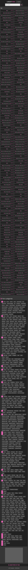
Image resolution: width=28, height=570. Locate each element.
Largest (11, 2)
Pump (23, 484)
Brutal (8, 323)
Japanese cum (20, 425)
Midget (4, 17)
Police (18, 485)
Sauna (17, 191)
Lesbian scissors (18, 15)
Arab (15, 301)
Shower (22, 510)
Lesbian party (11, 448)
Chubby (17, 339)
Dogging (20, 362)
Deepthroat (21, 360)
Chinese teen (17, 344)
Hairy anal (4, 405)
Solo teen (12, 510)
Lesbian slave (4, 258)
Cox (3, 282)
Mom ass (10, 289)
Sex (16, 503)
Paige (18, 275)
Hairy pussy (4, 409)
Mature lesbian (19, 144)
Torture (3, 525)
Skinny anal (6, 496)
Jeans (9, 421)
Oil (22, 475)
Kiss (22, 432)
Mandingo (8, 453)
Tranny (7, 523)
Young (8, 543)
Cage (6, 198)
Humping (8, 407)
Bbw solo (15, 328)
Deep (23, 358)
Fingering (17, 375)
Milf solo (9, 466)
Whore (21, 27)
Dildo (21, 355)
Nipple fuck (4, 471)
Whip (19, 208)
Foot (17, 206)
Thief (16, 530)
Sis (15, 512)
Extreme (13, 366)
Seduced (3, 516)
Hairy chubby (9, 46)
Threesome (3, 153)
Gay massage (4, 387)
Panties (19, 484)
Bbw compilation (23, 153)
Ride (3, 272)
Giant (20, 32)
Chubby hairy (4, 249)
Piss (14, 480)
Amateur (18, 303)
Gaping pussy (4, 392)
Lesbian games (4, 294)
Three (14, 528)
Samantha (24, 75)
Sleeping (3, 498)
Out (21, 172)
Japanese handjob (5, 417)
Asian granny (4, 308)
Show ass (17, 103)
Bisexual (10, 325)
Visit (20, 282)
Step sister (17, 165)
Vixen (21, 536)
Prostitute (4, 489)
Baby (7, 325)
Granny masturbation (12, 392)
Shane (24, 509)
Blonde (6, 328)
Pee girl (6, 89)
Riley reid (12, 494)
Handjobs (20, 405)
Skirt (9, 519)
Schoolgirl (7, 510)
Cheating (20, 72)
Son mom (21, 518)
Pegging (11, 482)
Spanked (3, 503)
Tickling (23, 525)
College (23, 346)
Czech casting (16, 350)
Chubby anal (23, 46)
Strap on (23, 280)
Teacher (11, 521)
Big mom (23, 13)
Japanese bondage (5, 425)
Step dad (12, 518)
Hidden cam (22, 400)
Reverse (18, 29)
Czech (18, 341)
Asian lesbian (12, 305)
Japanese (5, 414)
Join (20, 48)
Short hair (3, 58)
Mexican (8, 468)
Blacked (24, 317)
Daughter (14, 355)
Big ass (19, 316)
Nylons (12, 469)
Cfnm (15, 341)
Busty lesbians (10, 156)
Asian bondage (10, 303)
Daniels (21, 113)
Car (2, 201)
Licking (16, 41)
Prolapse (7, 482)
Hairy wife (18, 244)
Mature (8, 451)
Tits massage (6, 101)
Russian (3, 60)
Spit (25, 505)
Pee (21, 480)
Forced (3, 371)
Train (20, 527)
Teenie (7, 532)
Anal (4, 301)
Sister (16, 241)
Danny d (9, 360)
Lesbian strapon (20, 435)
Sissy (11, 500)
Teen (5, 521)
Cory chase (17, 220)
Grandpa (16, 384)
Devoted (4, 113)
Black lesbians (4, 84)
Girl (5, 385)
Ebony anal (18, 366)
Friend (3, 108)
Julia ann (7, 20)
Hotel (7, 398)
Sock (5, 158)
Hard (24, 401)
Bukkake (3, 317)
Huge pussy (9, 134)
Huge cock (12, 405)
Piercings (22, 29)
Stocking (20, 496)
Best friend (8, 108)
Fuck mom (4, 380)
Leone (3, 182)
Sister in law (23, 115)
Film (3, 378)
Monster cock (4, 460)
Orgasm (8, 475)
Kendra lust (18, 432)
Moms (16, 459)
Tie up (3, 532)
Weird (21, 82)
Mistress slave (23, 98)
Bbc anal (15, 325)
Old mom (11, 476)
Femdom (17, 369)
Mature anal (18, 455)
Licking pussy (18, 96)
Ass (23, 301)
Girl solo (3, 32)
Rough (5, 493)
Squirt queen (19, 129)
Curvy (11, 351)
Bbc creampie (12, 332)
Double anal (8, 358)
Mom (5, 451)
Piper (24, 220)
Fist (6, 371)
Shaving (12, 519)
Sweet (2, 196)
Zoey (5, 544)
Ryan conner (18, 13)
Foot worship (12, 373)
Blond (18, 67)
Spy (19, 505)
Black (16, 146)
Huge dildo (20, 401)
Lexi (22, 22)
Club (25, 351)
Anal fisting (23, 303)
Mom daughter (11, 460)
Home (19, 398)
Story (8, 505)
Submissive (8, 141)
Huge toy (20, 287)
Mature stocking (5, 462)
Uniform (9, 534)
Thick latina (19, 528)
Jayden (21, 189)
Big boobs (4, 319)
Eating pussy (7, 196)
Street (3, 509)
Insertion (3, 412)
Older (3, 476)
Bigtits (17, 333)
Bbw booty (20, 321)
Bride (11, 319)
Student (15, 509)
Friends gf (8, 144)
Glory (21, 382)
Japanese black (13, 425)
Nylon (8, 469)
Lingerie (20, 101)
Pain (7, 484)
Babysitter (22, 326)
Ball (19, 330)
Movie (12, 457)
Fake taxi (3, 375)
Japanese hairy (12, 426)
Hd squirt (10, 275)
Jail (6, 117)
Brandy (10, 326)
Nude (3, 473)
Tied (13, 525)
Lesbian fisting (6, 177)
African (3, 305)
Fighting (10, 187)
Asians (7, 305)
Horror (16, 75)
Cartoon (9, 339)
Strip (25, 507)
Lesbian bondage (9, 70)
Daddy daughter (18, 358)
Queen (16, 137)
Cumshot (15, 342)
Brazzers (24, 319)
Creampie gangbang (6, 344)
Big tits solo (4, 330)
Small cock (24, 268)
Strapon (3, 82)
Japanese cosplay (19, 423)
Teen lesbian (22, 265)
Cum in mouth (4, 346)
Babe (20, 198)
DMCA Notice (17, 568)
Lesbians (3, 435)
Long (25, 441)
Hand (23, 407)
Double (18, 63)
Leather (14, 435)
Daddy (3, 358)
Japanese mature (18, 414)
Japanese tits (23, 127)
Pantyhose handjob (14, 489)
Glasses (6, 389)
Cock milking (20, 351)
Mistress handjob (5, 122)
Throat (3, 527)
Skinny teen (17, 510)
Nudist (23, 471)
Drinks (9, 13)
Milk (12, 453)
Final (24, 237)
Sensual (16, 519)
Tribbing (24, 521)
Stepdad (18, 516)
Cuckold (17, 177)
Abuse (21, 308)
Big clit (23, 325)
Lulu (2, 270)
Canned (8, 241)
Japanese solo (20, 419)
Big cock (21, 323)
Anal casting (15, 310)
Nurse (5, 469)
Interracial (16, 410)
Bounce (8, 335)
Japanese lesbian (5, 220)
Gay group (20, 391)
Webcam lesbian (15, 539)
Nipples (21, 469)
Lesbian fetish (8, 15)
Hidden (15, 398)
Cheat (3, 348)
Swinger (13, 503)
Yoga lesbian (9, 263)
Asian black (20, 241)
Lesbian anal (11, 443)
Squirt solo (3, 203)
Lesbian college (8, 120)
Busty (14, 326)
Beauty (3, 325)
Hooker (14, 403)
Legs (6, 439)
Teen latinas (20, 225)
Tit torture (22, 170)
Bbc (11, 316)
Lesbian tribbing (5, 443)
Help (10, 401)
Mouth (22, 466)
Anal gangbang (16, 308)
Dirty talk (5, 355)
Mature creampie (5, 459)
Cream (8, 350)
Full (24, 177)
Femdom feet (4, 287)
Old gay (23, 476)
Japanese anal (4, 419)
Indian (5, 410)
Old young (9, 478)
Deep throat (4, 360)
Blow (12, 335)
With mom (9, 539)
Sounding (20, 509)
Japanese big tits (5, 426)
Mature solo (13, 464)
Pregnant (5, 480)
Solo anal (7, 514)
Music (16, 457)
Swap (8, 110)
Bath (19, 132)
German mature (16, 389)
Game (24, 387)
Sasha (3, 514)
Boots (17, 317)
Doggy (3, 362)
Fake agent (9, 380)
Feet (21, 369)
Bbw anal (12, 321)
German (17, 382)
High (12, 407)
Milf (16, 451)
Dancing (7, 362)
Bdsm (3, 79)
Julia (4, 20)
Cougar (11, 342)
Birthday (6, 77)
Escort (10, 367)
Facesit (8, 65)
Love (3, 439)
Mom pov (12, 459)
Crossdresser (23, 341)
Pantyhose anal (20, 253)
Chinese (5, 337)
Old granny (4, 478)
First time (12, 375)
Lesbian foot (9, 435)
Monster (20, 457)
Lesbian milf (4, 218)
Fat (25, 371)
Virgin (9, 536)
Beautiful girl (7, 48)
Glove (3, 389)
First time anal (23, 376)
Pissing (3, 484)
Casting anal (13, 353)
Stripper (21, 239)
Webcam (8, 537)
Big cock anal (4, 165)
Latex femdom (24, 208)
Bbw (4, 316)
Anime (11, 301)
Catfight (20, 79)
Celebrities (6, 139)
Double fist (16, 362)
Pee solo (8, 203)
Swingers (3, 505)
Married (3, 48)
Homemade (17, 396)
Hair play (22, 218)
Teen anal (14, 523)
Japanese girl (22, 430)
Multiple (20, 453)
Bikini (25, 321)
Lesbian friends (14, 437)
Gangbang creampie (6, 384)
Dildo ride (20, 364)
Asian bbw (11, 314)
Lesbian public (10, 201)
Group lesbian (10, 41)
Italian (24, 410)
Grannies (15, 391)
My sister (22, 165)
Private (3, 487)
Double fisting (15, 360)
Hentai (9, 396)
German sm (10, 113)
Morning (11, 462)
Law (16, 115)
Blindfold (6, 229)
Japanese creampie (5, 430)
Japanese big (14, 421)
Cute (17, 225)
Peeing (21, 485)
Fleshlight (4, 376)
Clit (11, 350)
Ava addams (18, 305)
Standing (22, 516)
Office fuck (18, 158)
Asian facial (16, 307)
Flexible (8, 375)
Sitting (21, 67)
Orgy (17, 475)
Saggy (22, 500)
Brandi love (6, 256)
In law (19, 115)
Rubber (8, 494)
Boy (20, 317)
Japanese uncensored (15, 430)
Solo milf (12, 512)
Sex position (8, 234)
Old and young (4, 96)
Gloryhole (16, 385)
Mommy (17, 270)
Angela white (17, 46)
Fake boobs (8, 260)
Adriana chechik (22, 310)
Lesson (6, 146)
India (20, 410)
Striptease (13, 516)
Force (2, 89)
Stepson (7, 512)
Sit (7, 10)
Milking (8, 464)
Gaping (6, 251)
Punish (14, 485)
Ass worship (10, 96)
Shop (17, 507)
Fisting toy (17, 141)
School (3, 120)
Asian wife (4, 303)
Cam (20, 348)
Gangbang (12, 382)
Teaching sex (23, 246)
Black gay (4, 332)
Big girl (21, 229)
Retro (13, 493)
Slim (11, 514)
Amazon (22, 10)
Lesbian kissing (18, 448)
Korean (5, 432)
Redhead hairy (20, 117)
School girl (18, 10)
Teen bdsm (6, 213)
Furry (20, 160)
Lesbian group (11, 446)
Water (21, 539)
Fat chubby (22, 151)
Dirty (9, 270)
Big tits (10, 317)
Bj (6, 317)
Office (5, 475)
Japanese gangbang (21, 417)
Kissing (9, 432)
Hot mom (16, 400)
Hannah (20, 179)
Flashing (13, 378)
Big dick (10, 328)
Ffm (18, 122)
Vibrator (16, 536)
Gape (20, 387)
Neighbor (16, 469)
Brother (17, 326)
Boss (25, 323)
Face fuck (7, 79)
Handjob (5, 396)
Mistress (16, 263)
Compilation (4, 339)
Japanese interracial (16, 428)
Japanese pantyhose (19, 187)
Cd (2, 341)
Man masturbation (20, 70)
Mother (3, 453)
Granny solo (15, 387)
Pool (8, 489)
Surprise (7, 518)
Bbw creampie (4, 333)
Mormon (15, 462)
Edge (7, 367)
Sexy (3, 510)
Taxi (10, 523)
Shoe (19, 512)
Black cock (16, 323)
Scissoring (24, 15)
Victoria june (17, 65)
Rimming (3, 494)
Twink (13, 530)
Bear (8, 332)
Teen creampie (5, 528)
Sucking (6, 129)
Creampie (10, 337)
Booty (7, 321)
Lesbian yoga (3, 263)
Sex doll (3, 512)
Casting (13, 339)
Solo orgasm (4, 519)
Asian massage (5, 314)
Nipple (20, 471)
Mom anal (4, 464)
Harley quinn (19, 58)
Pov (9, 484)
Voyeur (12, 536)
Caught (16, 348)
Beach (20, 319)
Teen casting (4, 530)
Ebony (9, 366)
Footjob (12, 369)
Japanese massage (5, 416)
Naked (16, 471)
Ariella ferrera (4, 265)
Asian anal (10, 308)
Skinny (21, 498)
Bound (23, 330)
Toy (15, 525)
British (19, 325)
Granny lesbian (5, 391)
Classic (7, 342)
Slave (14, 498)
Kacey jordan (23, 103)
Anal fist (14, 312)
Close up (3, 353)
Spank (18, 498)
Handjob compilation (6, 400)
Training (18, 237)
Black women (9, 272)
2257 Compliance (11, 568)
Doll (12, 358)
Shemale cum (22, 502)
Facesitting (4, 67)
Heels (12, 400)
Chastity (12, 344)
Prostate (3, 485)
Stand (16, 518)
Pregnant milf (22, 482)
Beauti (21, 275)
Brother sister (4, 326)
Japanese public (5, 423)
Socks (2, 158)
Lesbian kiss (15, 439)
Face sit (8, 36)
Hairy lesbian (4, 110)
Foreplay (3, 55)
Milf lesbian (4, 466)
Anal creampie (4, 307)
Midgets (10, 17)
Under (23, 60)
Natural (12, 471)
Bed (21, 268)
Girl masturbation (8, 32)
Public (18, 480)
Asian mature (22, 307)
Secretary (8, 516)
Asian (8, 301)
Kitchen (13, 432)
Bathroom (4, 335)
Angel (9, 165)
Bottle (13, 333)
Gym (12, 385)
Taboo (3, 168)
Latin (19, 444)
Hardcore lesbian (17, 407)
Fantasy (21, 277)
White (20, 537)
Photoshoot (5, 29)
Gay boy (3, 394)
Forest (9, 378)
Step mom (15, 500)
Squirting (12, 502)
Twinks (19, 525)
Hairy (13, 396)
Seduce (22, 512)
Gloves (9, 385)
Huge (3, 401)
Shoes (7, 509)
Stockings (8, 503)
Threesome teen (21, 41)
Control (20, 177)
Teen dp (22, 63)
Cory (21, 220)
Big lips (16, 335)
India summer (9, 412)
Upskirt (5, 534)
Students (11, 509)
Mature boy (19, 464)
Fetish (18, 378)
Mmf (23, 459)
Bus (22, 316)
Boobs (11, 323)
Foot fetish (6, 191)
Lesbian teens (20, 213)
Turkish (10, 528)
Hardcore (3, 403)
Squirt (11, 498)
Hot (7, 405)
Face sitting (6, 24)
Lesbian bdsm (18, 98)
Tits (22, 530)
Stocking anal (12, 507)
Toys (20, 530)
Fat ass (8, 376)
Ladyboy (9, 434)
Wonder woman (8, 151)
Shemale (15, 496)
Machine (13, 455)
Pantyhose (11, 480)
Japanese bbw (13, 416)
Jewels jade (8, 284)
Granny (5, 382)
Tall (15, 521)
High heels (23, 398)
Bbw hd (20, 335)
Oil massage (22, 201)
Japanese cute (18, 127)
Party (24, 480)
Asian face (24, 172)
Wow (18, 277)
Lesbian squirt (4, 448)
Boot (16, 321)
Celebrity (20, 342)
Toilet (22, 523)
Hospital (6, 401)
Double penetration (13, 364)
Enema (5, 366)
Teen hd (18, 89)
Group (12, 384)
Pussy (3, 482)
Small (7, 500)
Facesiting (3, 15)
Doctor (3, 357)
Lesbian (4, 225)
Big (7, 319)
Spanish (5, 270)
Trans (19, 523)
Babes (3, 156)
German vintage (21, 392)
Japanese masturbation (6, 428)
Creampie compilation (8, 341)
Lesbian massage (9, 153)
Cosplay (18, 337)
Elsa (6, 237)
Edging (3, 367)
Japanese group (22, 191)
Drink (4, 13)
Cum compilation (17, 346)
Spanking (11, 496)
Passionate (17, 482)
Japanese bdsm (13, 417)
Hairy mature (9, 403)
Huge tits (10, 398)
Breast (20, 328)
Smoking (16, 502)
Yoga (5, 543)
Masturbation (4, 455)
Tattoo (16, 527)
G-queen (23, 137)
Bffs (19, 137)
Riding (19, 110)
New (16, 60)
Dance (7, 357)
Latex (16, 208)
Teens (16, 246)
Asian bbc (9, 310)
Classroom (9, 160)
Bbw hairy (24, 198)
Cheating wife (11, 348)
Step (19, 500)
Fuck (15, 376)
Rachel (8, 91)
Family (24, 369)
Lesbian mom (21, 437)
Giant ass (19, 60)
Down (21, 17)
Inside (14, 412)
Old (20, 475)
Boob (3, 328)
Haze (16, 405)
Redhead (3, 144)
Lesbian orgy (3, 36)
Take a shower (24, 132)
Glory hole (22, 385)
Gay (8, 382)
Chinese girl (7, 351)
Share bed (17, 268)
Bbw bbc (17, 198)
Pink (16, 484)
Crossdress (22, 350)
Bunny (21, 44)
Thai (8, 521)
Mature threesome (18, 291)
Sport (7, 507)
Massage (13, 451)
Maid (9, 455)
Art (14, 303)
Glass (11, 389)
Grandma (10, 387)
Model (20, 459)
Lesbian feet (4, 437)
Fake (6, 253)
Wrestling (18, 44)
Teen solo (11, 527)
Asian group (4, 310)
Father (23, 373)
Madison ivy (3, 160)
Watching (3, 141)
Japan (10, 414)
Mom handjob (4, 289)
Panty (18, 82)
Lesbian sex (15, 444)
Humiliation (9, 67)
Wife (4, 537)
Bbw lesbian (22, 333)
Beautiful (16, 330)
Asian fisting (22, 141)
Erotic (22, 366)
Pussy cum (4, 134)
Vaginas (21, 139)
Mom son (20, 451)
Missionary (8, 457)
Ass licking (20, 20)
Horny (3, 398)
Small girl (23, 503)
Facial (6, 378)
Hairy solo (19, 403)
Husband (3, 407)
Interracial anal (10, 410)
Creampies (4, 350)
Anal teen (9, 312)
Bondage (15, 316)
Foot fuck (20, 203)
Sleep (7, 498)
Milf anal (17, 460)
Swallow (3, 502)
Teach (19, 246)
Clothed (8, 353)
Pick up (7, 487)
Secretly (3, 507)
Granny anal (21, 384)
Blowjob (3, 321)
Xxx (4, 541)
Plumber (20, 146)
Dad (18, 355)
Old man (13, 475)
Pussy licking (9, 485)
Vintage (5, 536)
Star (22, 505)
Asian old (24, 305)
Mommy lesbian (22, 270)
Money (3, 457)
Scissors (17, 201)
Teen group (8, 525)
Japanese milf (4, 421)
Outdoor (7, 476)
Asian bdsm (4, 312)
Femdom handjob (5, 373)
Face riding (17, 27)
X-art (7, 541)
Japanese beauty (19, 426)
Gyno (4, 275)
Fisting (5, 369)
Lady (9, 437)
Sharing (20, 53)
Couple (3, 342)
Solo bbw (15, 514)
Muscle (24, 464)
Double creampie (5, 364)
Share (23, 514)
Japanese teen (20, 421)
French (15, 371)
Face (23, 144)
